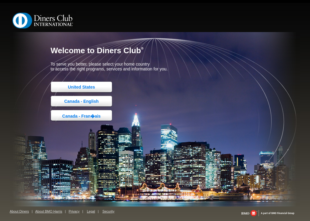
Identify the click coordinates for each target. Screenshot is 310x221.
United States (81, 87)
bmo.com (267, 213)
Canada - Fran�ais (81, 116)
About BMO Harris (48, 211)
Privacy (74, 211)
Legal (91, 211)
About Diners (19, 211)
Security (108, 211)
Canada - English (81, 101)
